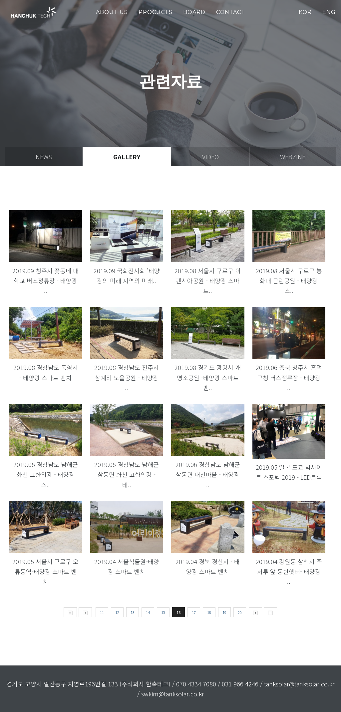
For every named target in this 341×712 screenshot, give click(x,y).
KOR (305, 12)
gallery (127, 156)
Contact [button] (230, 12)
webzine (292, 156)
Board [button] (194, 12)
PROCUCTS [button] (155, 12)
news (44, 156)
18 (209, 612)
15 (163, 612)
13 (133, 612)
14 (148, 612)
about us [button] (112, 12)
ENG (329, 12)
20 (240, 612)
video (210, 156)
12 (117, 612)
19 (224, 612)
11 (102, 612)
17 (194, 612)
